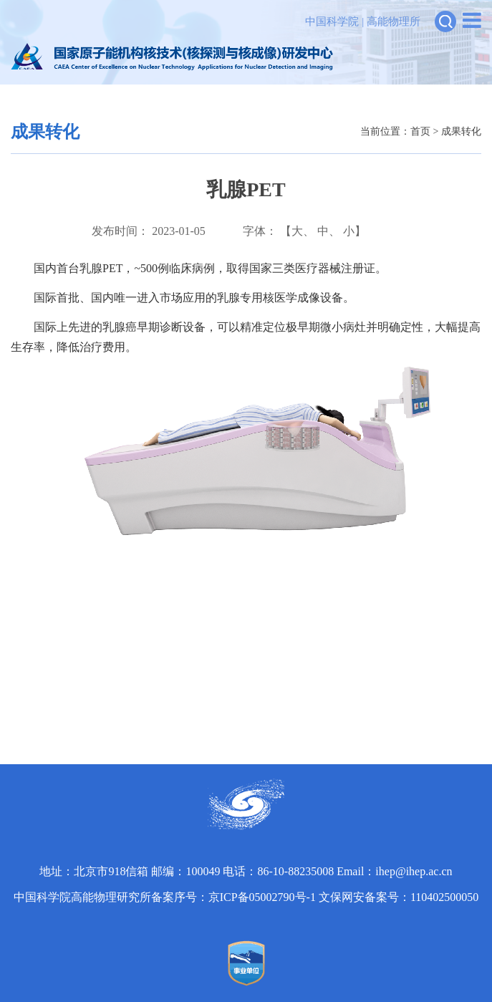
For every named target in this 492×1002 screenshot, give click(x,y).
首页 (420, 131)
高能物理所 (393, 21)
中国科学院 (332, 21)
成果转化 (461, 131)
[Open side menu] (472, 20)
